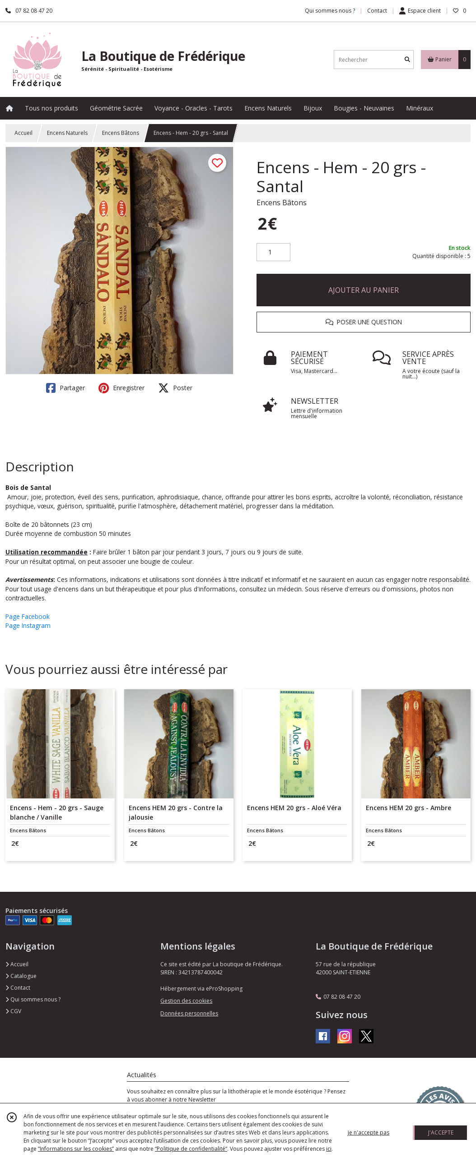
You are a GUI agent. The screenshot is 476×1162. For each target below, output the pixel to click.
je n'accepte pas (368, 1132)
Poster (175, 388)
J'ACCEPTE (440, 1132)
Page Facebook (27, 616)
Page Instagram (28, 625)
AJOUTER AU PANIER (363, 290)
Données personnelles (189, 1013)
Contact (377, 10)
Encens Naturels (67, 133)
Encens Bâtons (120, 133)
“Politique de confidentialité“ (191, 1149)
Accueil (23, 133)
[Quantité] (273, 252)
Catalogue (21, 976)
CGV (13, 1011)
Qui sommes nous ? (33, 999)
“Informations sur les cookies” (76, 1149)
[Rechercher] (407, 60)
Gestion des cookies (186, 1001)
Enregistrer (121, 388)
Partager (65, 388)
